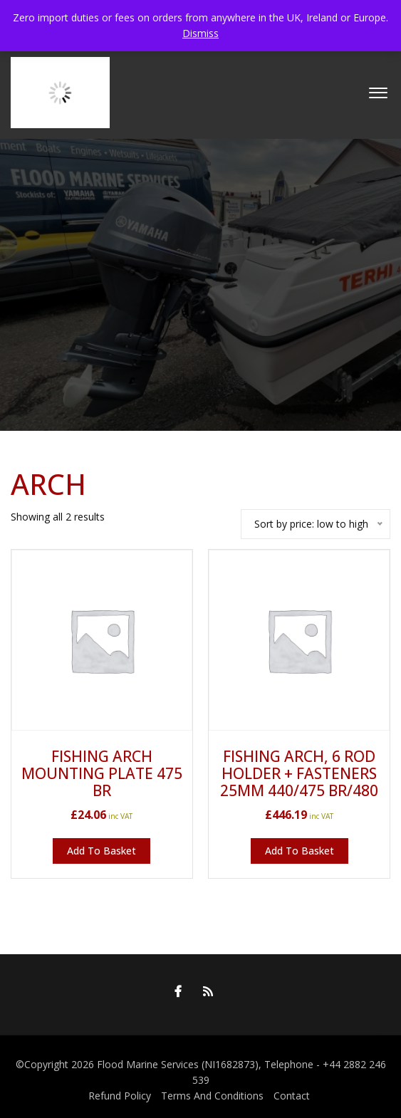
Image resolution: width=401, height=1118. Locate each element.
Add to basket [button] (101, 850)
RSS (204, 991)
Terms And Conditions (212, 1095)
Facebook (174, 991)
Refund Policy (119, 1095)
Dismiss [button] (200, 33)
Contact (292, 1095)
